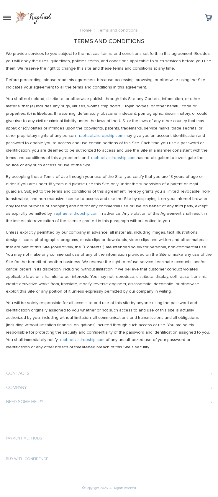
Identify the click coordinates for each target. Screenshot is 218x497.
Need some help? (24, 401)
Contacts (17, 373)
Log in (199, 5)
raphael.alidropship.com (101, 135)
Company (16, 387)
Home (86, 30)
